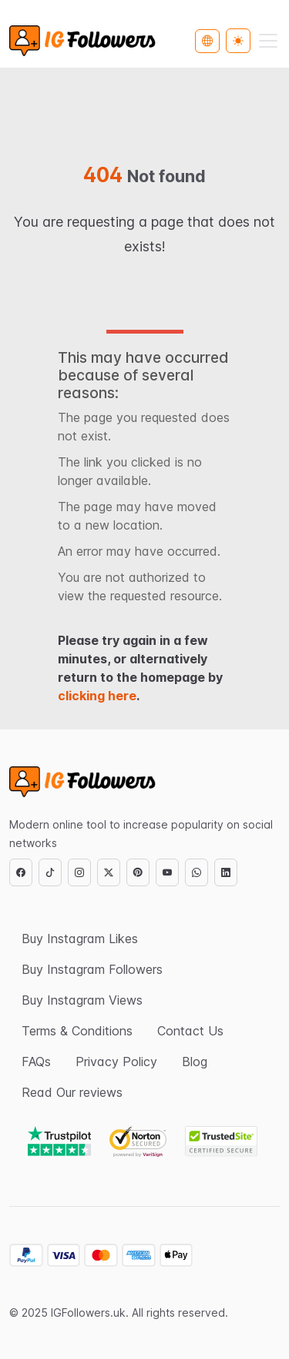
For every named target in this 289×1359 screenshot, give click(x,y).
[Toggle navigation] (268, 40)
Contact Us (190, 1030)
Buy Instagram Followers (92, 969)
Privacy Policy (116, 1061)
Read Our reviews (72, 1092)
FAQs (36, 1061)
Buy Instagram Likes (80, 938)
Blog (194, 1061)
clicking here (97, 695)
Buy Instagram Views (82, 1000)
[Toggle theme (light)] (238, 40)
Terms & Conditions (77, 1030)
